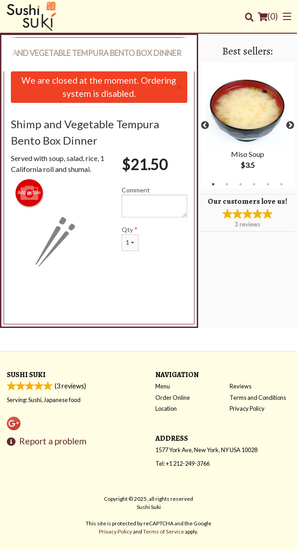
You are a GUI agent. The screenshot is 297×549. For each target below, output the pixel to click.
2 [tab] (226, 184)
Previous (205, 125)
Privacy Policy (247, 408)
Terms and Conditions (258, 397)
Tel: (182, 463)
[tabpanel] (247, 125)
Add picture (29, 193)
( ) (268, 16)
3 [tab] (240, 184)
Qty (130, 238)
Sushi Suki (26, 374)
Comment (154, 201)
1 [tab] (213, 184)
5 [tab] (267, 184)
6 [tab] (281, 184)
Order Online (172, 397)
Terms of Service (163, 531)
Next (290, 125)
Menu (162, 386)
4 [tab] (254, 184)
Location (166, 408)
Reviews (240, 386)
